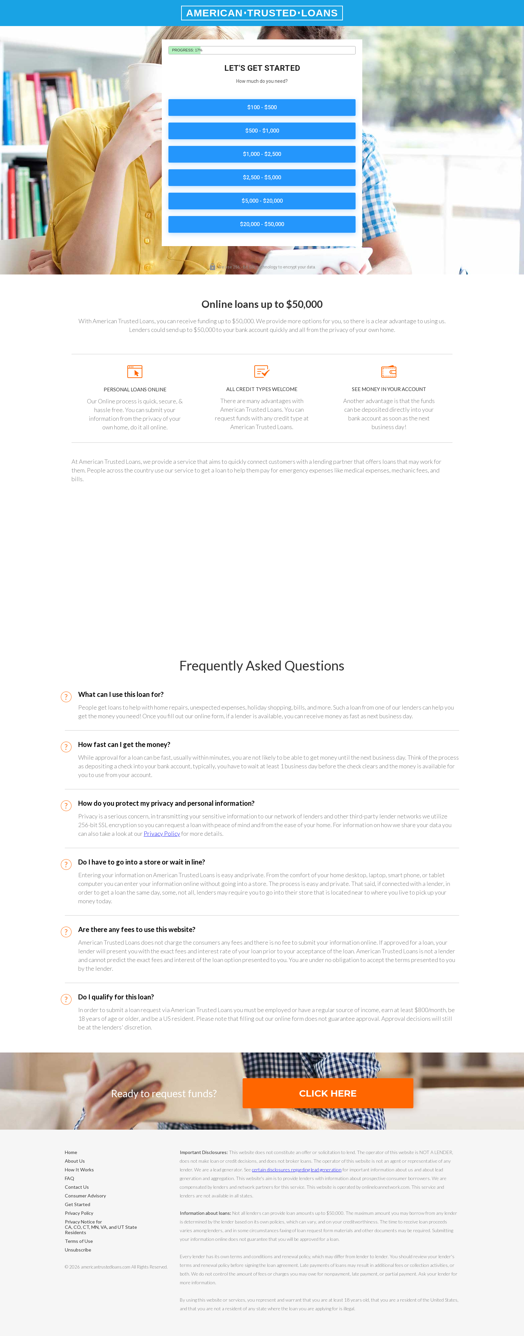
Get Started (77, 1204)
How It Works (79, 1169)
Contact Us (77, 1187)
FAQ (69, 1178)
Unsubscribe (78, 1250)
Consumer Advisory (85, 1195)
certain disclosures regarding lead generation (297, 1169)
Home (71, 1152)
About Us (75, 1161)
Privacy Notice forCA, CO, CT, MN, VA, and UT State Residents (101, 1227)
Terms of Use (79, 1241)
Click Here (328, 1093)
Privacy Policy (162, 833)
